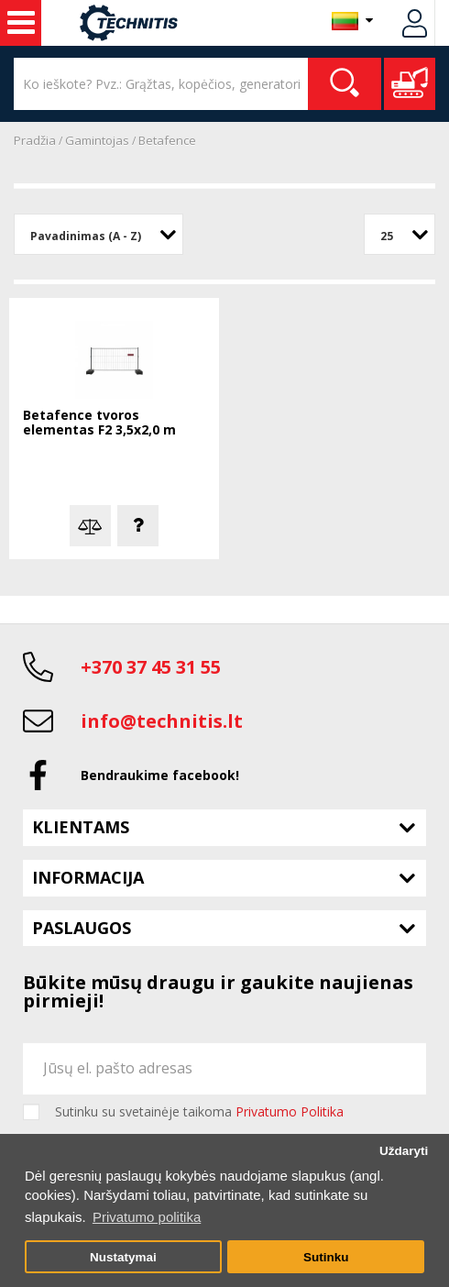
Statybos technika (21, 23)
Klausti (138, 525)
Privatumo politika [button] (147, 1217)
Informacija (88, 877)
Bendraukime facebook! (160, 775)
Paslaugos (81, 928)
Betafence (167, 140)
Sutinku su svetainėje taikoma (199, 1112)
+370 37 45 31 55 (151, 666)
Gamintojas (97, 140)
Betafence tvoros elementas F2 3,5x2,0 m (99, 423)
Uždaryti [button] (403, 1151)
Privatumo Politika (289, 1111)
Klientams (80, 827)
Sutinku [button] (326, 1257)
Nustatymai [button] (123, 1257)
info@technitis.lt (162, 721)
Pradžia (35, 140)
